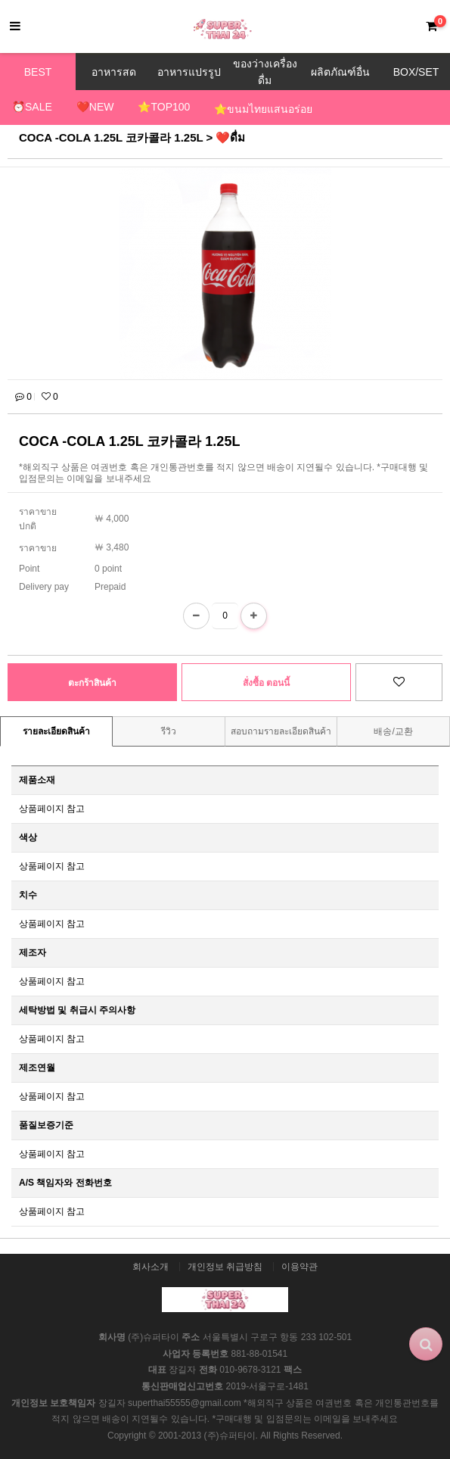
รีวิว (168, 731)
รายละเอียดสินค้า (56, 731)
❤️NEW (95, 107)
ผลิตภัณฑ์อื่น (340, 72)
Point (29, 568)
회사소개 (150, 1266)
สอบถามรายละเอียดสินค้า (281, 731)
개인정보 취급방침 (225, 1266)
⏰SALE (32, 107)
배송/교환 (393, 731)
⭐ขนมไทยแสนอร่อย (263, 109)
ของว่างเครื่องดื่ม (265, 72)
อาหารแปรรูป (189, 72)
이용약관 (299, 1266)
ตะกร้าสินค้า (92, 683)
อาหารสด (114, 72)
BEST (38, 72)
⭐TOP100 (164, 107)
